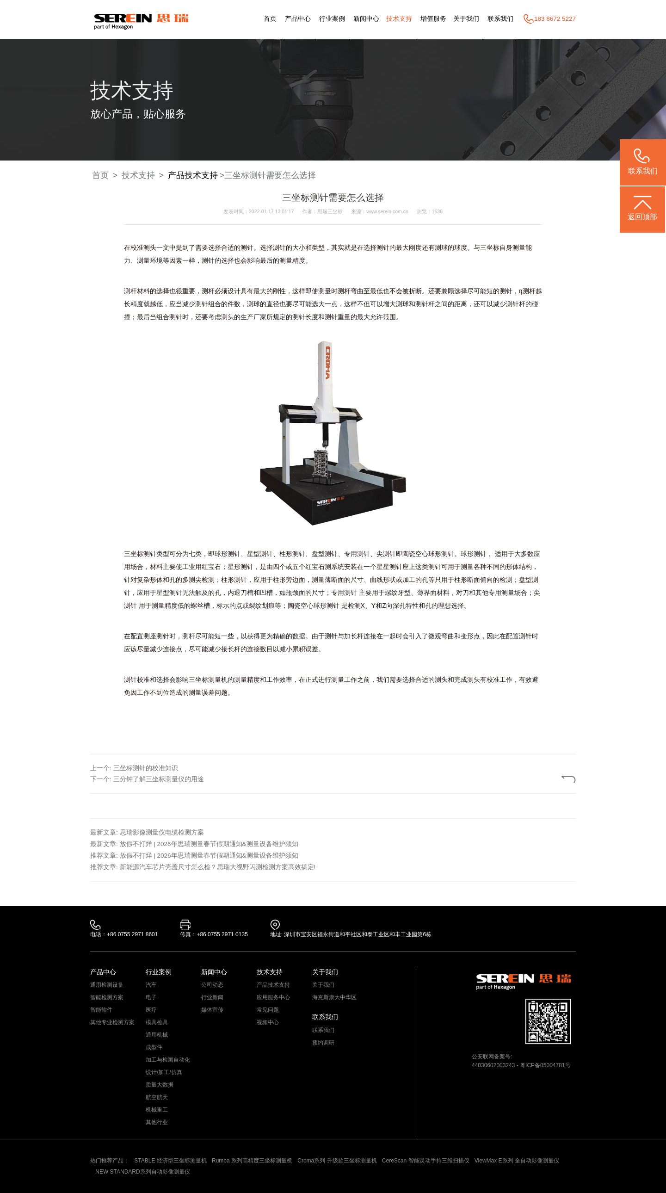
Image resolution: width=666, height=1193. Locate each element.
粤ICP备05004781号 (545, 1065)
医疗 (151, 1010)
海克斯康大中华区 (334, 997)
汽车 (151, 985)
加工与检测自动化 (168, 1060)
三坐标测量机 (208, 679)
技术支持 (399, 18)
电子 (151, 997)
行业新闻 (212, 997)
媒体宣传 (212, 1010)
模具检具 (157, 1022)
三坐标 (490, 247)
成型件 (154, 1047)
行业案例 (332, 18)
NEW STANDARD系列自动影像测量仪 (142, 1171)
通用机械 (157, 1035)
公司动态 (212, 985)
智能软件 (101, 1010)
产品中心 (298, 18)
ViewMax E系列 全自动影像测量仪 (517, 1160)
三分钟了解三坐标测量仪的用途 (158, 779)
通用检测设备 (106, 985)
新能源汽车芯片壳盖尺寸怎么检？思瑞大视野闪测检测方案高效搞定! (218, 867)
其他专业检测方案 (112, 1022)
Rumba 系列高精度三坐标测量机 (252, 1160)
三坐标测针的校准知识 (145, 768)
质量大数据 (159, 1085)
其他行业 (157, 1122)
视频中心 (268, 1022)
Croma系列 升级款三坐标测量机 (336, 1160)
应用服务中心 (273, 997)
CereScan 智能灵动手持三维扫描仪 (425, 1160)
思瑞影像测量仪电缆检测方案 (162, 832)
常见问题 (268, 1010)
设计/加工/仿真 (164, 1072)
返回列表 (545, 779)
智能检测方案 (106, 997)
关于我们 (466, 18)
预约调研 (323, 1042)
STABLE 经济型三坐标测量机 (170, 1160)
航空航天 (157, 1097)
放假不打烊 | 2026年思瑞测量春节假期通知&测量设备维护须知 (209, 844)
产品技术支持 (193, 175)
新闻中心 (366, 18)
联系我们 (500, 18)
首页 (270, 18)
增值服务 (433, 18)
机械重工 (157, 1110)
